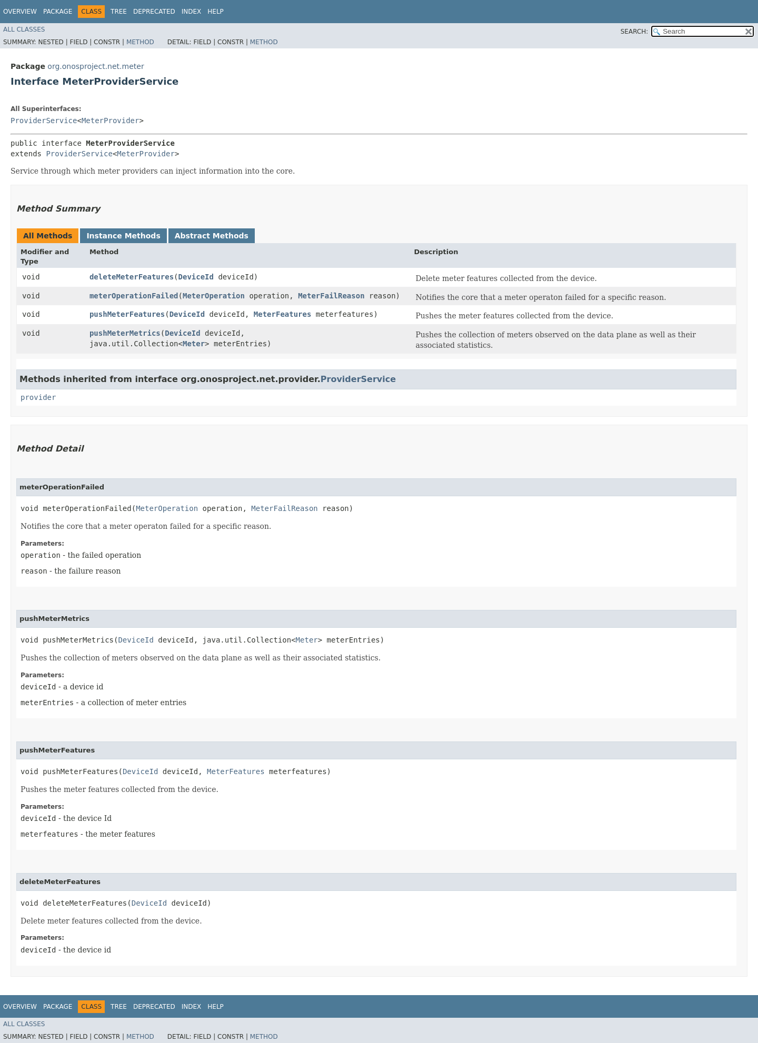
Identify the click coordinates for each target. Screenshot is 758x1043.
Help (215, 11)
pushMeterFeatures (127, 314)
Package (57, 11)
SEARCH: (635, 31)
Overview (20, 11)
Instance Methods (123, 236)
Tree (119, 11)
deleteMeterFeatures (131, 277)
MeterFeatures (283, 314)
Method (140, 42)
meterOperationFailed (133, 296)
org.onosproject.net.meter (95, 66)
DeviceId (196, 277)
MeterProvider (110, 120)
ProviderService (44, 120)
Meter (194, 343)
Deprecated (154, 11)
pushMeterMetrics (125, 333)
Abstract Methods (211, 236)
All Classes (24, 29)
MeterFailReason (331, 296)
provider (38, 397)
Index (192, 11)
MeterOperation (214, 296)
